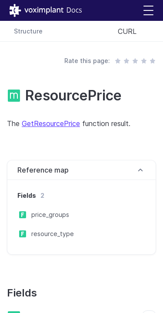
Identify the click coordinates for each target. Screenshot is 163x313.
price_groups (50, 214)
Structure (28, 31)
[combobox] (133, 31)
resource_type (52, 233)
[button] (148, 10)
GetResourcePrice (51, 123)
